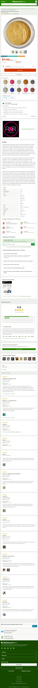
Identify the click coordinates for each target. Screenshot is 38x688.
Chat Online (10, 671)
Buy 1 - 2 (3, 57)
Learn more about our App (9, 638)
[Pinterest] (14, 648)
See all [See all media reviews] (35, 355)
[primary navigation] (3, 1)
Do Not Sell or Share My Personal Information (19, 683)
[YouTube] (5, 648)
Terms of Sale (19, 676)
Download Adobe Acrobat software (25, 296)
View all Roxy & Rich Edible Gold (28, 129)
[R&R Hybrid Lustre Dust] (7, 288)
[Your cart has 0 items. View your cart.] (35, 1)
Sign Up (34, 626)
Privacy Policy (19, 678)
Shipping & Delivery (25, 671)
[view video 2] (8, 570)
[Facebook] (8, 648)
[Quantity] (3, 70)
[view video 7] (29, 359)
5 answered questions (15, 13)
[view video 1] (4, 359)
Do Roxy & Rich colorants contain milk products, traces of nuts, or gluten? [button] (18, 261)
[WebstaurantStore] (15, 643)
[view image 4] (17, 359)
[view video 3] (12, 359)
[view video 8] (34, 359)
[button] (13, 52)
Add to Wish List (19, 74)
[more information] (16, 104)
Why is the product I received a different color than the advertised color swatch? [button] (18, 272)
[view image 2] (8, 359)
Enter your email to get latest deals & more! (11, 624)
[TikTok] (11, 648)
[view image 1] (4, 414)
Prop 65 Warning (16, 219)
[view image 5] (21, 359)
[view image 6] (25, 359)
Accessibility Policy (19, 681)
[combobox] (19, 4)
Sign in (33, 66)
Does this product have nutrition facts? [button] (11, 264)
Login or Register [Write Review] (19, 349)
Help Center (19, 664)
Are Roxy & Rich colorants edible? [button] (10, 253)
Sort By (3, 365)
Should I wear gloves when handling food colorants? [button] (14, 267)
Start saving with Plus (8, 632)
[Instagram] (2, 648)
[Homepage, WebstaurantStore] (19, 1)
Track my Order (19, 667)
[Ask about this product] (19, 244)
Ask (33, 244)
